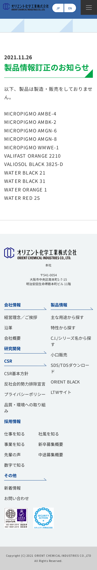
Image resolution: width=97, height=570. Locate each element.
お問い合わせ (16, 498)
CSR (8, 361)
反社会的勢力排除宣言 (25, 384)
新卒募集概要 (50, 444)
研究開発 (12, 348)
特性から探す (62, 327)
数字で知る (14, 465)
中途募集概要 (50, 454)
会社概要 (12, 338)
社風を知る (48, 434)
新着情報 (12, 488)
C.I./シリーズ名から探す (70, 341)
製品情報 (58, 305)
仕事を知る (14, 434)
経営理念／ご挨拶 (20, 317)
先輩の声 (12, 454)
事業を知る (14, 444)
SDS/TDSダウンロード (69, 368)
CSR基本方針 (16, 373)
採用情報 (12, 421)
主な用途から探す (67, 317)
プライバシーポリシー (25, 394)
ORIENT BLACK (64, 382)
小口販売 (58, 354)
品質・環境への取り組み (25, 407)
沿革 (8, 327)
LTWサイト (60, 392)
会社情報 (12, 305)
